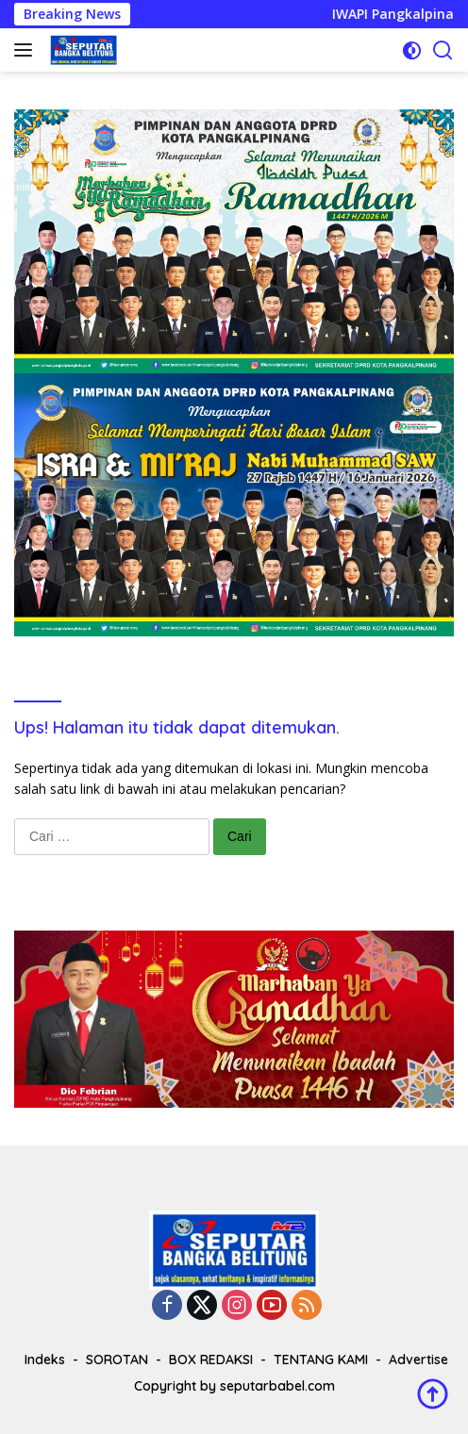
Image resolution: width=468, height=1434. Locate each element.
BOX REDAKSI (211, 1359)
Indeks (45, 1359)
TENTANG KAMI (321, 1359)
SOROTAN (117, 1359)
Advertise (418, 1359)
